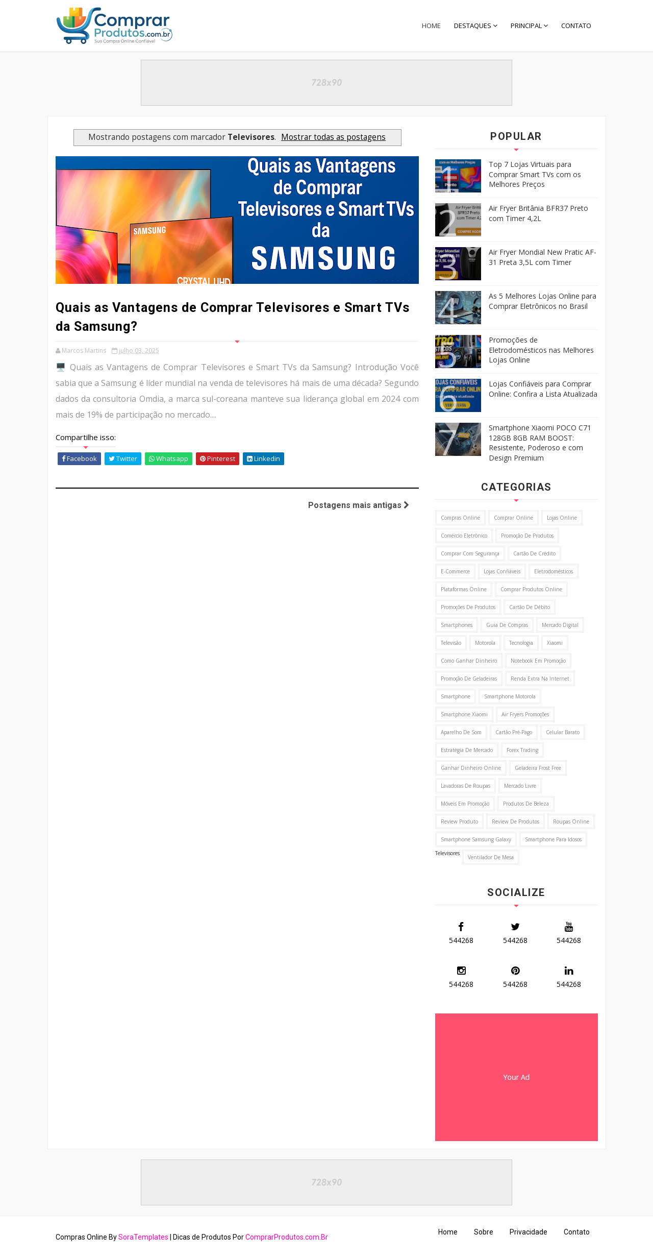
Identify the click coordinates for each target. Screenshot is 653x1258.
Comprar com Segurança (470, 553)
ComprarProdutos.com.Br (286, 1237)
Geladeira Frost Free (538, 767)
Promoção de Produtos (527, 535)
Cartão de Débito (529, 607)
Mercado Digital (560, 624)
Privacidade (528, 1232)
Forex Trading (522, 750)
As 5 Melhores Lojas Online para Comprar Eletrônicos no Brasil (542, 301)
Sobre (483, 1232)
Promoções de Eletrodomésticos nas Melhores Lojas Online (541, 350)
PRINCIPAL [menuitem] (526, 25)
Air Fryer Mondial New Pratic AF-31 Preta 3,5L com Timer (542, 257)
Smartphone (455, 696)
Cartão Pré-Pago (513, 732)
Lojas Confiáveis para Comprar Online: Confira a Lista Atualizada (543, 389)
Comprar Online (513, 517)
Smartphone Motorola (510, 696)
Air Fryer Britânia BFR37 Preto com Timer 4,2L (538, 213)
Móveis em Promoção (465, 803)
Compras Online (460, 517)
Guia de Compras (507, 624)
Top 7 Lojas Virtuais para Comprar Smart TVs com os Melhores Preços (535, 174)
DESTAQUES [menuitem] (472, 25)
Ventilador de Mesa (491, 857)
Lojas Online (562, 517)
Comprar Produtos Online (531, 589)
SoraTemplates (143, 1237)
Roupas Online (571, 821)
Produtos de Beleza (526, 803)
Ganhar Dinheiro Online (471, 767)
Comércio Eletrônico (464, 535)
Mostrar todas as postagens (333, 137)
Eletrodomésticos (553, 571)
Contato (577, 1232)
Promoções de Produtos (468, 607)
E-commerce (455, 571)
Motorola (485, 642)
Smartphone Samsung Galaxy (476, 839)
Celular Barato (563, 732)
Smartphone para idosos (553, 839)
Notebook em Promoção (538, 660)
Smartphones (456, 624)
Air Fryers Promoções (525, 714)
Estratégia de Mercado (467, 750)
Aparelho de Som (461, 732)
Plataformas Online (464, 589)
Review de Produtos (515, 821)
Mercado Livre (520, 785)
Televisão (451, 642)
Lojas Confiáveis (502, 571)
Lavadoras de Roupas (465, 785)
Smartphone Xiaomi (464, 714)
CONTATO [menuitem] (576, 25)
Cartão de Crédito (534, 553)
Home (448, 1232)
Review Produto (459, 821)
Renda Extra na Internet (540, 678)
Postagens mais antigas (358, 505)
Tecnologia (521, 642)
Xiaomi (555, 642)
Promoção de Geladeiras (469, 678)
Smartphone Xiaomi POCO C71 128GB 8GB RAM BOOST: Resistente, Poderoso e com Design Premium (540, 443)
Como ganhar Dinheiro (469, 660)
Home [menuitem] (431, 25)
